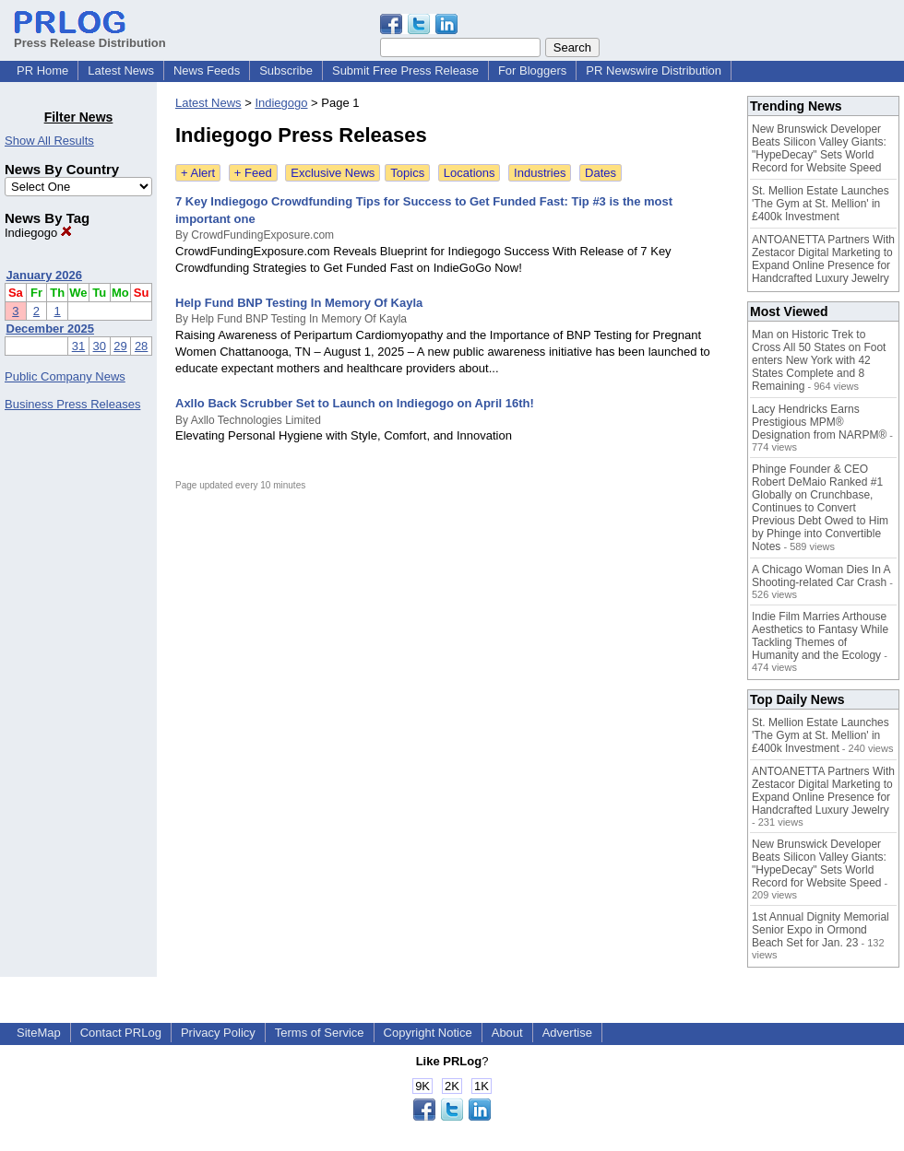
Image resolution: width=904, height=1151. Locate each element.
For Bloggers (532, 70)
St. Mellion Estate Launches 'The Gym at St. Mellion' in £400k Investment (820, 203)
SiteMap (39, 1032)
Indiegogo (38, 233)
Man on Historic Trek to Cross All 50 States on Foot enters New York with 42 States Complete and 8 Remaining (819, 360)
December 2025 (50, 328)
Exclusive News (333, 173)
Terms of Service (319, 1032)
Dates (600, 173)
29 (119, 346)
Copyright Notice (428, 1032)
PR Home (42, 70)
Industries (539, 173)
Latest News (121, 70)
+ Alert (198, 173)
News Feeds (206, 70)
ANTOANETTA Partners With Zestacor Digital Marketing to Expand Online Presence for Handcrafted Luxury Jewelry (823, 259)
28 (141, 346)
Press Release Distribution (90, 36)
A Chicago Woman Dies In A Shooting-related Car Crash (821, 576)
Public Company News (65, 376)
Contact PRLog (120, 1032)
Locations (469, 173)
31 (78, 346)
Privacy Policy (218, 1032)
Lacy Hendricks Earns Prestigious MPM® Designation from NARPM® (819, 422)
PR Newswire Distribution (653, 70)
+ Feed (253, 173)
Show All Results (49, 140)
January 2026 (44, 275)
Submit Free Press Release (405, 70)
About (507, 1032)
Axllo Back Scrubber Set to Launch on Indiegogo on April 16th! (354, 403)
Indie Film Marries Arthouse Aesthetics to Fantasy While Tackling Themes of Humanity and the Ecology (820, 636)
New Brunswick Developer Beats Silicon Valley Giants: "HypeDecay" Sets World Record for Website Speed (819, 148)
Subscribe (286, 70)
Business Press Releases (72, 404)
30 (99, 346)
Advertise (567, 1032)
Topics (407, 173)
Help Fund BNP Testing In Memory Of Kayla (298, 303)
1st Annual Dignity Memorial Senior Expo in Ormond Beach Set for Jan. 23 (820, 929)
